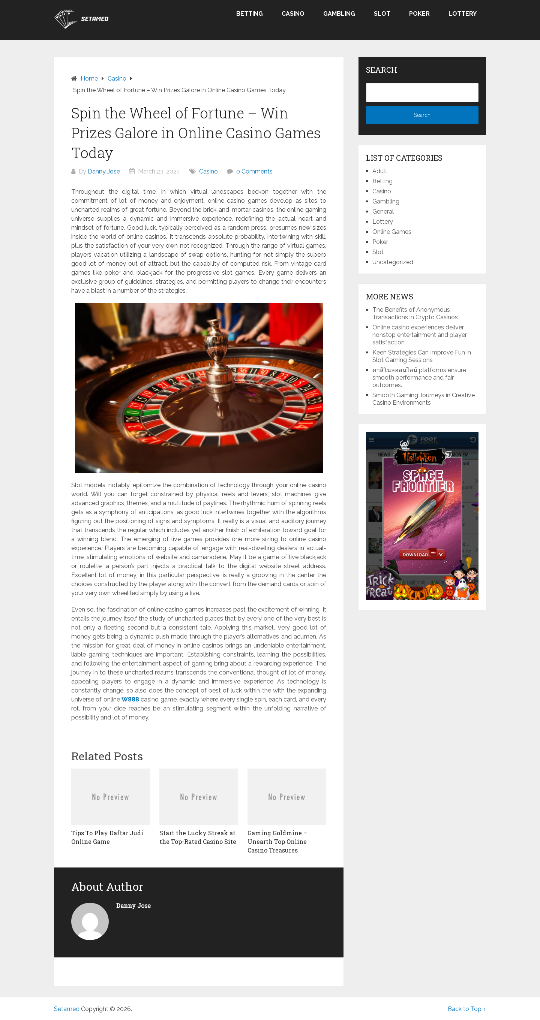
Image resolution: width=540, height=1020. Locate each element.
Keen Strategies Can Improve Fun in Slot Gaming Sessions (421, 356)
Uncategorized (392, 262)
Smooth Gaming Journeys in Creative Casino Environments (423, 399)
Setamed (67, 1009)
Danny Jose (104, 171)
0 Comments (254, 171)
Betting (249, 13)
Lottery (462, 13)
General (383, 211)
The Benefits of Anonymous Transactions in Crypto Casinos (415, 313)
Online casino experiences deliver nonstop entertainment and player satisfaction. (419, 335)
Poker (419, 13)
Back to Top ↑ (467, 1009)
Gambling (339, 13)
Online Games (391, 231)
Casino (293, 13)
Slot (382, 13)
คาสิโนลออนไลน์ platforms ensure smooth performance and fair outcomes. (419, 377)
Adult (379, 171)
